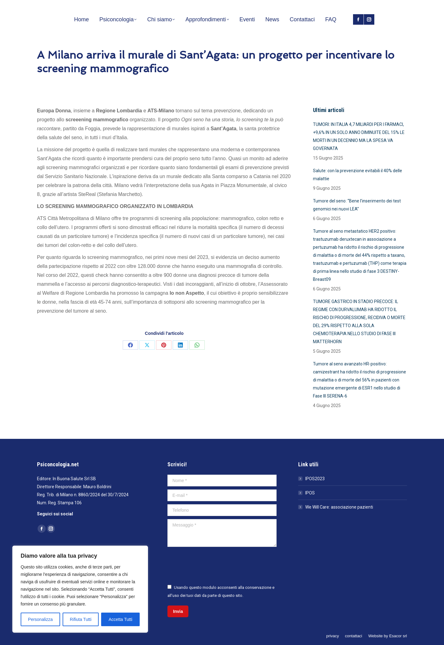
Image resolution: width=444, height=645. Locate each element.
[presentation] (214, 565)
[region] (80, 589)
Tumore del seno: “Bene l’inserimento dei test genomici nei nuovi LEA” (357, 204)
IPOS (310, 492)
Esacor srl (398, 636)
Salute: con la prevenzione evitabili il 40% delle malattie (357, 174)
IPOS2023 (315, 478)
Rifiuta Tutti (81, 619)
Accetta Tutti (120, 619)
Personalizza (40, 619)
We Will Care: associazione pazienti (339, 507)
